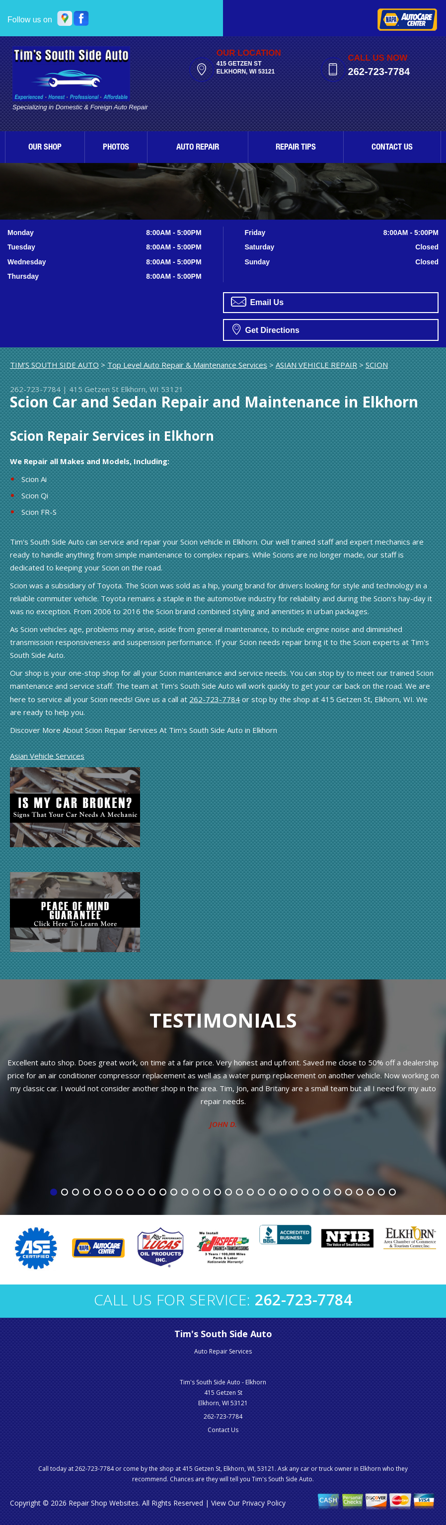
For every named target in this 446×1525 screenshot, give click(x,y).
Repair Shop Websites (104, 1503)
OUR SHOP (45, 148)
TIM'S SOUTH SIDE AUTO (54, 365)
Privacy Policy (264, 1503)
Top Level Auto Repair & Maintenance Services (187, 365)
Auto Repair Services (223, 1351)
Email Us (257, 302)
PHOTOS (116, 148)
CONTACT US (392, 148)
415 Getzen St (94, 389)
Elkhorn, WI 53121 (152, 389)
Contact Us (223, 1430)
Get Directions (265, 328)
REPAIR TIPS (296, 148)
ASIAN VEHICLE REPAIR (316, 365)
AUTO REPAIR (197, 148)
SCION (377, 365)
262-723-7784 (379, 71)
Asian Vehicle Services (47, 756)
